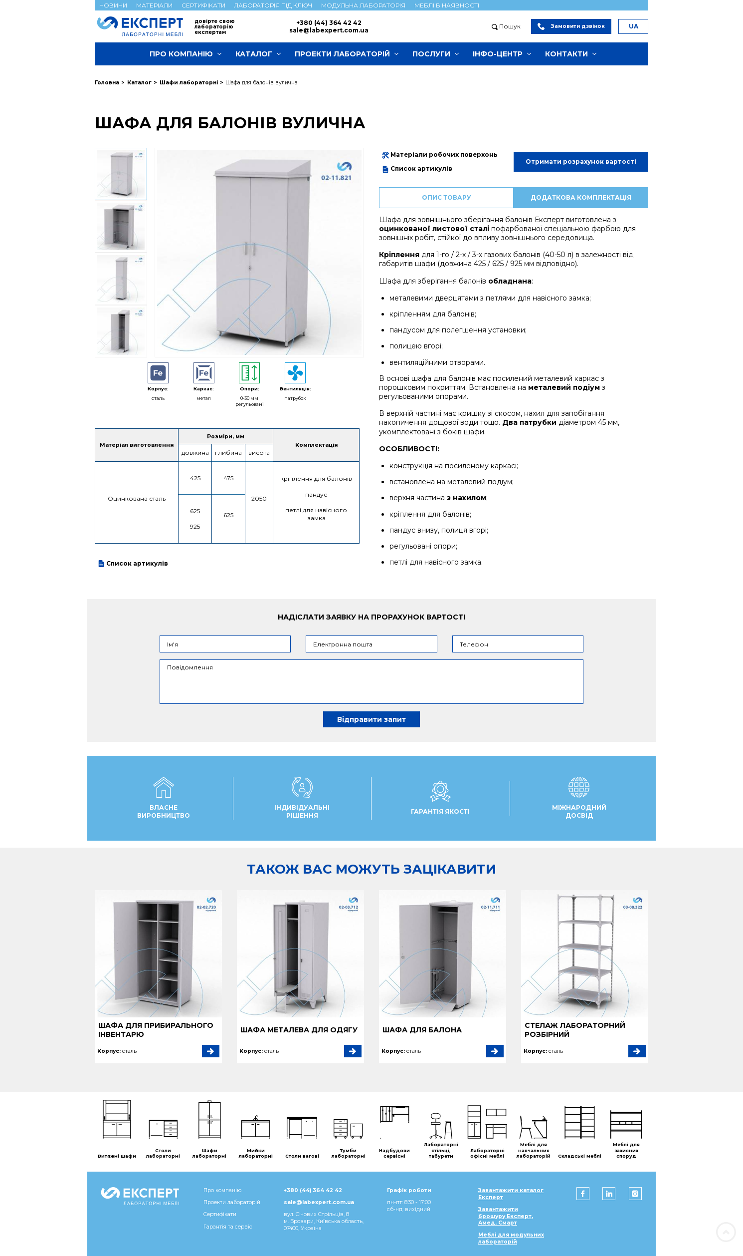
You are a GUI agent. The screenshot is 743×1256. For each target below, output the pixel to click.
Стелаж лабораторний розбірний (575, 1030)
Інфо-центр (498, 53)
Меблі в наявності (446, 5)
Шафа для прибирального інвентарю (155, 1030)
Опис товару (446, 197)
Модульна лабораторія (363, 5)
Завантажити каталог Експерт (511, 1194)
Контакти (566, 53)
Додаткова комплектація (581, 197)
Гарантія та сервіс (227, 1227)
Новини (113, 5)
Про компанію (181, 53)
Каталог (253, 53)
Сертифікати (203, 5)
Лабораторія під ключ (273, 5)
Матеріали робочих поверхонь (440, 155)
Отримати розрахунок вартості (581, 161)
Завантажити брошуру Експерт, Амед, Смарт (505, 1216)
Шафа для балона (422, 1029)
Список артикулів (133, 564)
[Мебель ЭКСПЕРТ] (144, 26)
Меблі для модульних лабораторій (511, 1238)
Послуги (431, 53)
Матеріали (154, 5)
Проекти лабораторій (342, 53)
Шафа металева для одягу (299, 1029)
